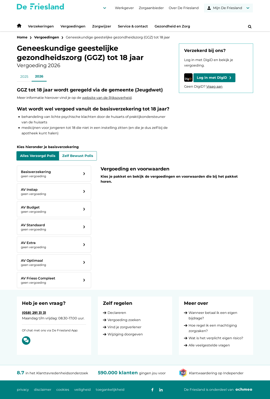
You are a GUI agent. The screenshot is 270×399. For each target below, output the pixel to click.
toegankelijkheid (110, 390)
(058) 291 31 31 (34, 313)
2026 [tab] (39, 76)
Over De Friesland (184, 8)
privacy (23, 390)
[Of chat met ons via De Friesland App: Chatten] (26, 340)
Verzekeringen (41, 26)
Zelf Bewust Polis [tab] (77, 156)
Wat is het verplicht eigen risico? (216, 338)
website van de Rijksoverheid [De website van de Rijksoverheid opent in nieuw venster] (107, 98)
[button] (214, 77)
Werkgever (124, 8)
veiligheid (82, 390)
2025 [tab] (24, 77)
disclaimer (42, 390)
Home (22, 37)
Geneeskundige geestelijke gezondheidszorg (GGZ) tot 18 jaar (118, 37)
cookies (62, 390)
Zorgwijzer (101, 26)
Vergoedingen (73, 26)
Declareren (117, 313)
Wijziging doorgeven (125, 334)
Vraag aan (214, 86)
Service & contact (133, 26)
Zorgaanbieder (151, 8)
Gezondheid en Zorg (172, 26)
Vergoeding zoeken (124, 320)
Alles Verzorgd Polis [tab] (37, 156)
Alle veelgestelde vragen (209, 345)
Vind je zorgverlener (124, 327)
